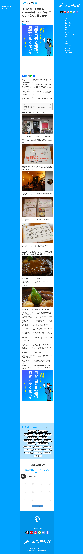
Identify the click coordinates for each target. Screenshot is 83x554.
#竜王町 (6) (37, 453)
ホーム (67, 16)
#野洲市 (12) (38, 450)
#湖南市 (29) (47, 440)
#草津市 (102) (28, 434)
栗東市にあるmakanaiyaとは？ (29, 97)
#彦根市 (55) (43, 437)
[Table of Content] (50, 105)
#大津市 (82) (38, 434)
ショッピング (68, 46)
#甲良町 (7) (28, 453)
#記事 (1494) (32, 431)
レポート (24, 24)
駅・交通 (67, 25)
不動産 (67, 43)
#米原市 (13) (28, 450)
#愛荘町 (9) (47, 450)
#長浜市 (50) (27, 440)
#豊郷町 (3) (47, 453)
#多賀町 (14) (47, 447)
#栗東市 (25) (31, 443)
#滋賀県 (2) (37, 456)
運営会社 (32, 548)
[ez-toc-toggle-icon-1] (49, 105)
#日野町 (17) (37, 447)
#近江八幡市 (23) (43, 443)
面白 (66, 30)
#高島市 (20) (27, 447)
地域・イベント (69, 34)
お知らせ (67, 48)
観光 (66, 37)
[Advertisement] (37, 65)
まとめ (67, 27)
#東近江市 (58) (32, 437)
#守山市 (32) (37, 440)
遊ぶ (66, 21)
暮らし (67, 32)
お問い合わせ (40, 548)
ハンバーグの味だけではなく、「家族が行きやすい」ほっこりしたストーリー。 (37, 99)
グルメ (67, 18)
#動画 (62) (48, 434)
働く (66, 41)
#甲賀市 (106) (43, 431)
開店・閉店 (68, 23)
